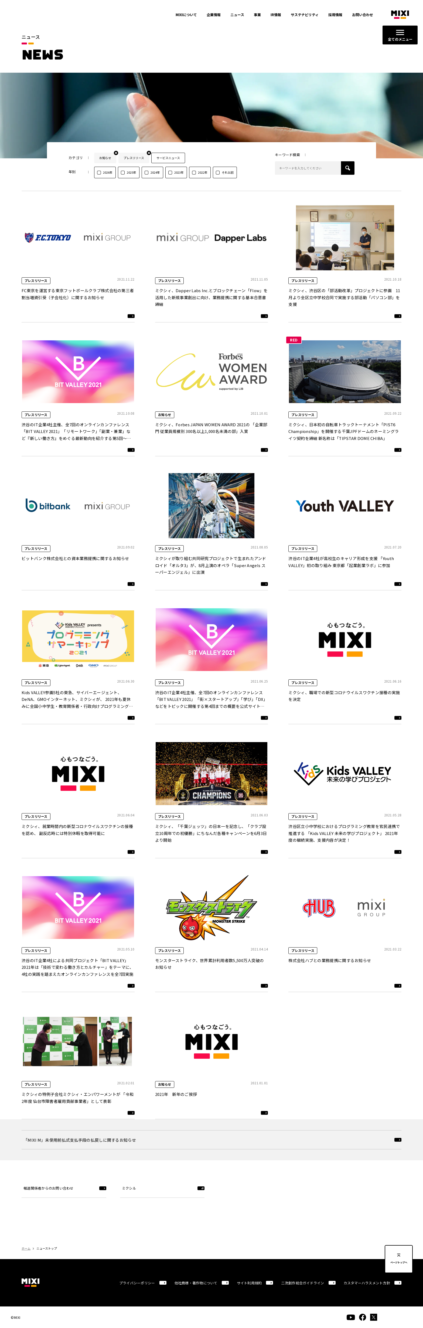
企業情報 (214, 14)
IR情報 (276, 14)
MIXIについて (186, 14)
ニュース (237, 14)
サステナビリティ (305, 14)
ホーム (26, 1248)
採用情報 (335, 14)
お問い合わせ (362, 14)
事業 (257, 14)
